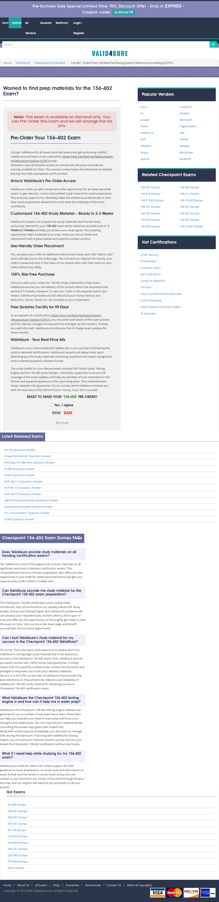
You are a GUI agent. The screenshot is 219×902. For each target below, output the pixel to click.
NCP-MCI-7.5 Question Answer (23, 481)
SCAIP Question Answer (19, 519)
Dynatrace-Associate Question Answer (28, 507)
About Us (23, 885)
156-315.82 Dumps (191, 200)
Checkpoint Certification (50, 63)
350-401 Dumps (17, 817)
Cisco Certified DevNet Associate (161, 294)
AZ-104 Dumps (17, 830)
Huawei (184, 113)
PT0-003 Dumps (18, 861)
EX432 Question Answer (19, 475)
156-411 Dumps (189, 194)
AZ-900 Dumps (17, 805)
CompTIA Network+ (153, 281)
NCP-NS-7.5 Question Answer (22, 494)
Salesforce (147, 133)
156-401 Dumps (150, 187)
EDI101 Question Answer (20, 450)
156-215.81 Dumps (191, 226)
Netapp (184, 146)
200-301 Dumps (17, 811)
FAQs (56, 885)
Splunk (145, 159)
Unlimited (16, 23)
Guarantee (45, 23)
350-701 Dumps (17, 824)
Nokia (144, 126)
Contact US (114, 885)
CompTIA (185, 107)
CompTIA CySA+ (151, 268)
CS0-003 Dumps (18, 836)
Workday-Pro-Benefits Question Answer (29, 462)
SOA (143, 139)
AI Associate (148, 313)
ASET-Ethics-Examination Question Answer (31, 500)
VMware (146, 146)
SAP (182, 133)
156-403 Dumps (189, 187)
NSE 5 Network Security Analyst (161, 307)
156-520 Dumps (150, 194)
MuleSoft (185, 159)
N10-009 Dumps (18, 843)
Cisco (144, 107)
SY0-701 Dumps (17, 849)
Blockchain (186, 152)
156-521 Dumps (150, 207)
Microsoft (186, 120)
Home (5, 23)
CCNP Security (150, 255)
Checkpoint (23, 63)
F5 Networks (149, 261)
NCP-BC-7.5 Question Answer (22, 488)
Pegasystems (188, 126)
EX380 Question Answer (19, 469)
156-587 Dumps (189, 220)
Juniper (145, 120)
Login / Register (78, 28)
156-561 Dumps (189, 207)
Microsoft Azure (151, 274)
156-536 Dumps (150, 220)
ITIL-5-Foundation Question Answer (27, 513)
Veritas (184, 139)
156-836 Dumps (150, 226)
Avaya (144, 152)
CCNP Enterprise (151, 300)
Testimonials (62, 23)
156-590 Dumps (150, 213)
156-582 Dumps (189, 213)
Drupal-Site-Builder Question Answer (27, 456)
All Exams (41, 885)
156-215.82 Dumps (152, 200)
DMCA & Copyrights (139, 885)
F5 (142, 113)
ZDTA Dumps (16, 868)
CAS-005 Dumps (18, 855)
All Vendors (30, 28)
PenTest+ (146, 287)
